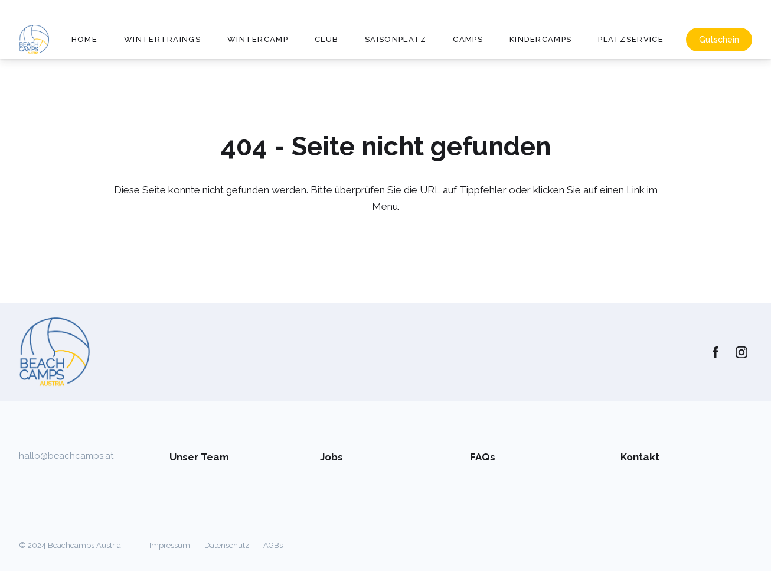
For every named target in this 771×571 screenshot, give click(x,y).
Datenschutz (226, 545)
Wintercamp (257, 39)
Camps (468, 39)
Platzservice (631, 39)
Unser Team (199, 457)
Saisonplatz (395, 39)
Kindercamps (540, 39)
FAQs (482, 457)
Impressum (169, 545)
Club (326, 39)
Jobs (331, 457)
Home (84, 39)
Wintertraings (162, 39)
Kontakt (639, 457)
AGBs (273, 545)
